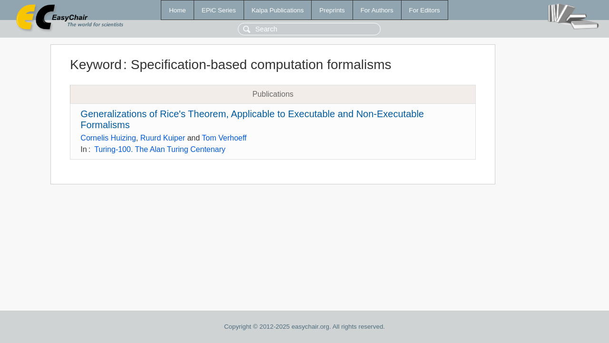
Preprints (331, 10)
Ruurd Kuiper (162, 138)
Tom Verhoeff (224, 138)
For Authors (377, 10)
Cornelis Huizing (108, 138)
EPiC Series (219, 10)
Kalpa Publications (278, 10)
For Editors (424, 10)
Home (177, 10)
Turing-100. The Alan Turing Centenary (160, 149)
